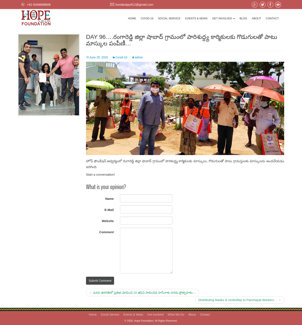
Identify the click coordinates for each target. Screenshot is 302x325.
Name (109, 198)
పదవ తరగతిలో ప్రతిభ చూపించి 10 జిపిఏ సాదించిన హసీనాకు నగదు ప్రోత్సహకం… (142, 292)
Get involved (223, 18)
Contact (272, 18)
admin (139, 57)
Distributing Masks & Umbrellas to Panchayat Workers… (239, 300)
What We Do (176, 314)
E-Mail (109, 210)
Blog (243, 18)
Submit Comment (100, 280)
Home (132, 18)
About (256, 18)
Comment (106, 232)
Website (108, 221)
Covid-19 (147, 18)
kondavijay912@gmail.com (134, 4)
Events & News (196, 18)
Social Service (169, 18)
